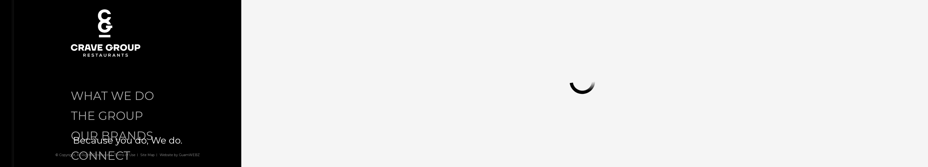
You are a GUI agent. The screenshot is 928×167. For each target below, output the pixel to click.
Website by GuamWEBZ (180, 155)
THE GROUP (107, 116)
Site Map (147, 155)
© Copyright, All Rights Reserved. (82, 155)
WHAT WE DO (112, 96)
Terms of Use (124, 155)
